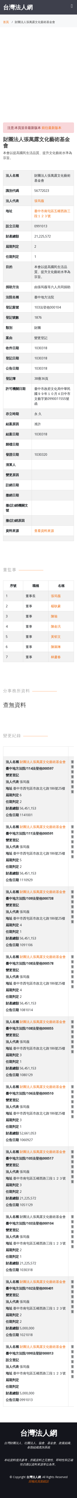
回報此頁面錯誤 (39, 1481)
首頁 (6, 22)
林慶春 (56, 657)
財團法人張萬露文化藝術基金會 (43, 761)
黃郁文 (56, 636)
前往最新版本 (51, 127)
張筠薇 (39, 200)
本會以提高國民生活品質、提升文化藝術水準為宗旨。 (37, 155)
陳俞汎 (56, 626)
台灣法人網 (18, 7)
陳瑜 (54, 616)
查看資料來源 (44, 530)
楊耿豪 (56, 606)
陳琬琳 (56, 646)
